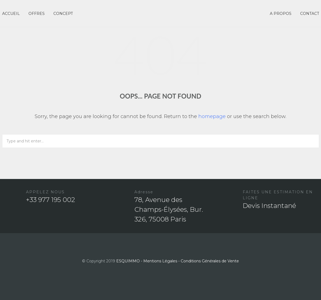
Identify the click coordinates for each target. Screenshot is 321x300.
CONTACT (309, 13)
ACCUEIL (11, 13)
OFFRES (36, 13)
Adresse (143, 192)
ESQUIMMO (128, 261)
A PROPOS (280, 13)
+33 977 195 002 (50, 200)
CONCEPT (63, 13)
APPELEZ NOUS (45, 192)
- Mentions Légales (159, 261)
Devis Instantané (269, 206)
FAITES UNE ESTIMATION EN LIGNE (278, 195)
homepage (212, 116)
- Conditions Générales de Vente (208, 261)
